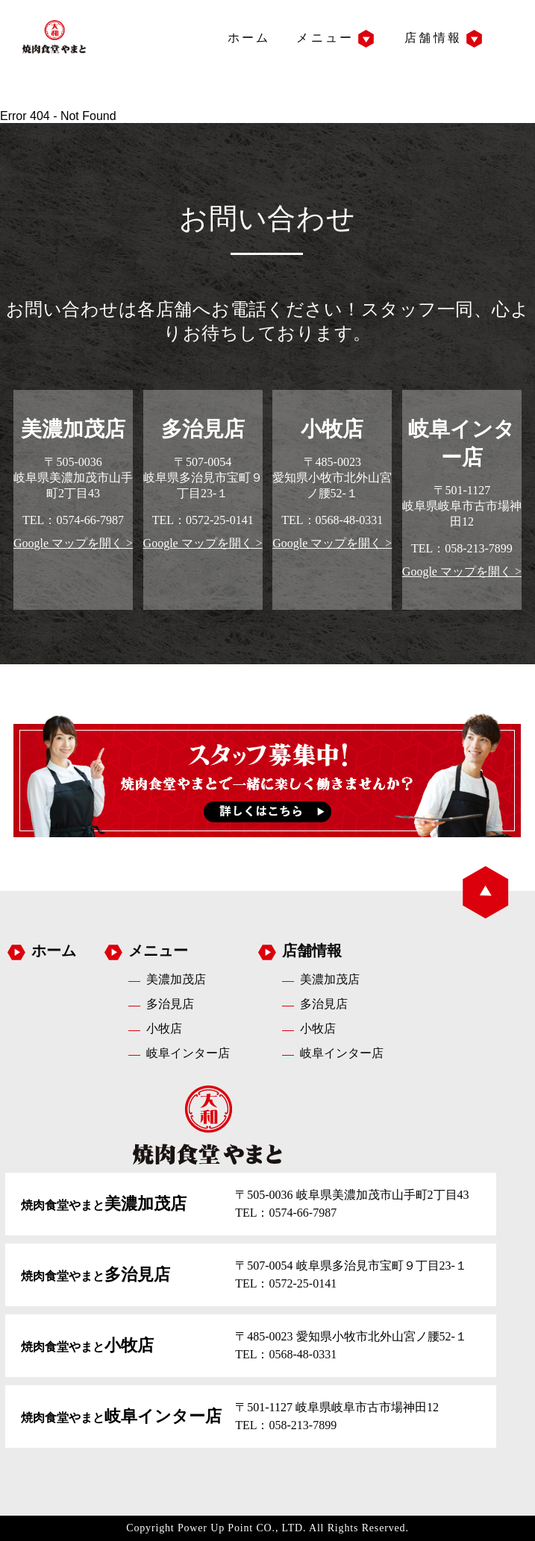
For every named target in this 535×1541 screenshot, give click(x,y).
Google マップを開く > (73, 543)
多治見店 (170, 1004)
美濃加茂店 (176, 979)
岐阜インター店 (188, 1053)
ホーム (249, 37)
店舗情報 (433, 37)
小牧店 (164, 1028)
